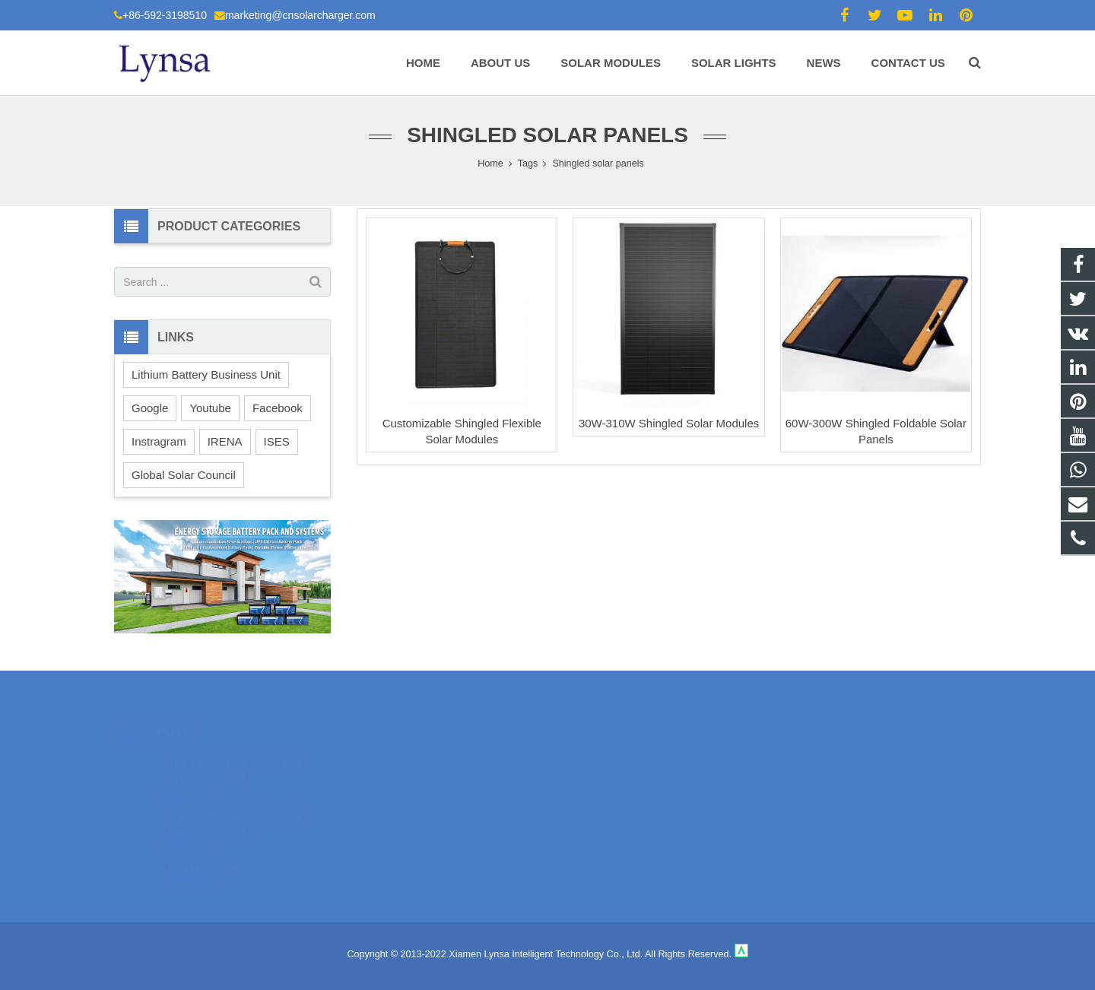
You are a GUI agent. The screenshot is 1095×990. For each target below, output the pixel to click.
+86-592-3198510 (164, 15)
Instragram (159, 441)
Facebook (277, 407)
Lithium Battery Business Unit (206, 374)
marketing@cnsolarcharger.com (300, 15)
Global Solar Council (184, 474)
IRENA (225, 441)
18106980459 (601, 756)
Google (150, 407)
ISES (277, 441)
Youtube (210, 407)
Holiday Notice (202, 845)
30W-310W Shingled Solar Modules (669, 423)
